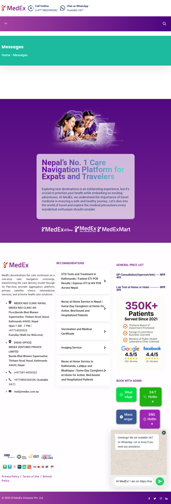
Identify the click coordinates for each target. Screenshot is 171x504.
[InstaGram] (161, 498)
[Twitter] (155, 498)
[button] (164, 433)
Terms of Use (30, 476)
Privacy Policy (10, 476)
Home (6, 55)
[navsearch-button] (163, 23)
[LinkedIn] (166, 498)
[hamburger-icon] (6, 24)
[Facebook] (149, 498)
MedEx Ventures (23, 497)
